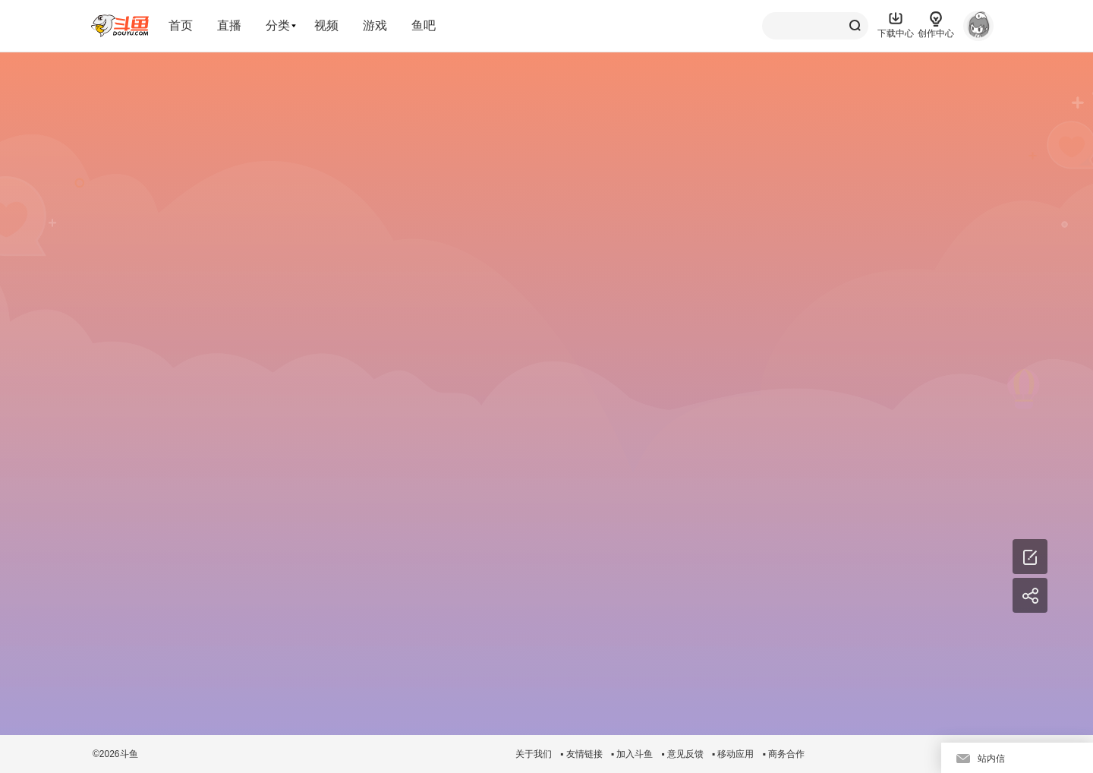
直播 (229, 25)
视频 (326, 25)
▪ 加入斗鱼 (632, 754)
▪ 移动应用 (733, 754)
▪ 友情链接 (581, 754)
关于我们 (533, 754)
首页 (181, 25)
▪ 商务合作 (783, 754)
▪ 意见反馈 (682, 754)
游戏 (375, 25)
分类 (278, 25)
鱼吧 (423, 25)
